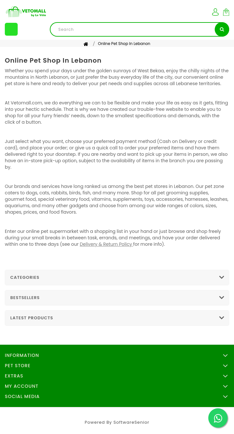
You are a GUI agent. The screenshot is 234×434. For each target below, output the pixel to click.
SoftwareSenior (131, 422)
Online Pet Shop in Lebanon (124, 43)
